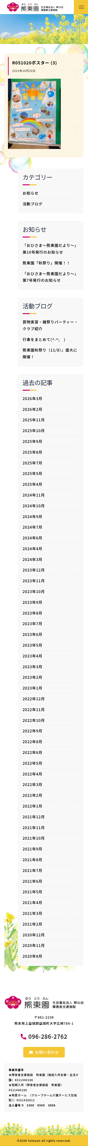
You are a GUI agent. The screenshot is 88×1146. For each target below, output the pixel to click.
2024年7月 (32, 527)
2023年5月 (32, 645)
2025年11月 (34, 420)
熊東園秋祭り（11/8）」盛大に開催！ (50, 353)
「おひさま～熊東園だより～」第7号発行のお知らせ (50, 277)
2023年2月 (32, 677)
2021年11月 (34, 827)
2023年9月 (32, 602)
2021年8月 (32, 859)
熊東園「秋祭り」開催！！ (46, 263)
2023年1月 (32, 688)
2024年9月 (32, 516)
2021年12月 (34, 817)
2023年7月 (32, 623)
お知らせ (30, 193)
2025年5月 (32, 473)
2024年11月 (34, 495)
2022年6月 (32, 752)
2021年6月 (32, 881)
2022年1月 (32, 806)
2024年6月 (32, 538)
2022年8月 (32, 741)
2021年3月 (32, 913)
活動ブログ (32, 204)
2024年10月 (34, 505)
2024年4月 (32, 548)
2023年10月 (34, 591)
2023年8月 (32, 613)
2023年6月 (32, 634)
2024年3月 (32, 559)
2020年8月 (32, 956)
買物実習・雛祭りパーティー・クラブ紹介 (50, 325)
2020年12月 (34, 935)
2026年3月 (32, 398)
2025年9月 (32, 441)
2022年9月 (32, 731)
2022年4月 (32, 774)
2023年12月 (34, 570)
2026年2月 (32, 409)
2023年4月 (32, 656)
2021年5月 (32, 891)
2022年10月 (34, 720)
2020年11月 (34, 945)
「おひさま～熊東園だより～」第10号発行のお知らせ (50, 248)
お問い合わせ (44, 1052)
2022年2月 (32, 795)
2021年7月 (32, 870)
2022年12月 (34, 698)
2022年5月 (32, 763)
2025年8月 (32, 452)
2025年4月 (32, 484)
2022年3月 (32, 784)
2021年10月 (34, 838)
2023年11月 (34, 580)
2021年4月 (32, 902)
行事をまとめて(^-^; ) (44, 339)
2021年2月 (32, 924)
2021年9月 (32, 849)
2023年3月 (32, 666)
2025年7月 (32, 463)
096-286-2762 (47, 1036)
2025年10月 (34, 430)
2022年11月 (34, 709)
